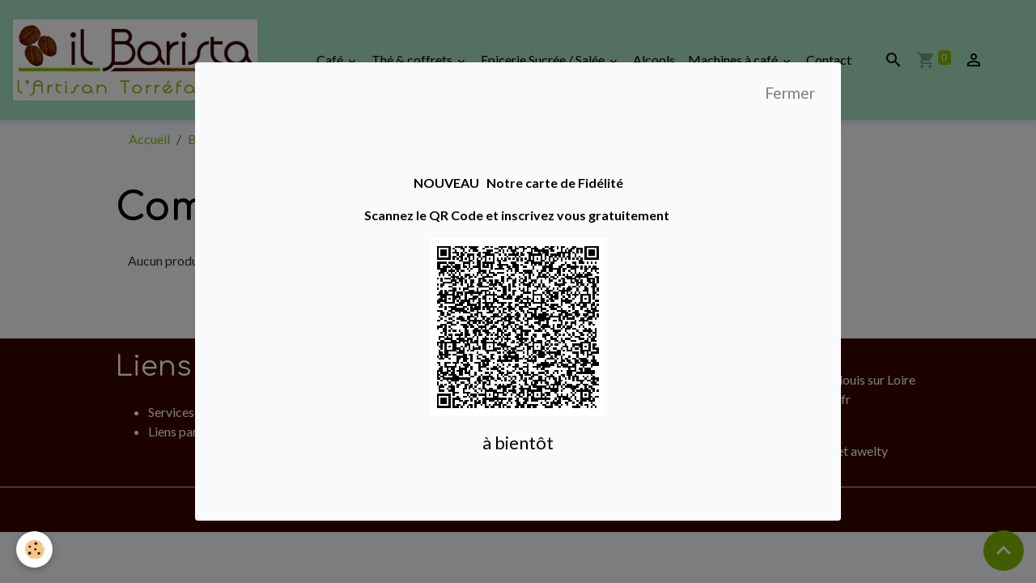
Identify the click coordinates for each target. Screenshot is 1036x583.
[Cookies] (34, 549)
